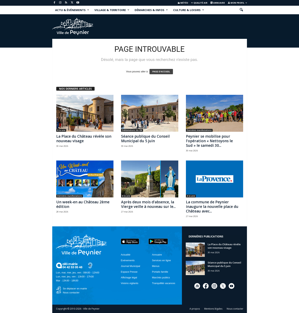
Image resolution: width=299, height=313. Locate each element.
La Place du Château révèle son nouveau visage (83, 138)
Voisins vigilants (129, 283)
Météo (183, 2)
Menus (155, 266)
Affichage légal (129, 277)
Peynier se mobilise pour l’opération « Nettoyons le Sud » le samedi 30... (209, 141)
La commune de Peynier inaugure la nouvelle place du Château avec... (212, 207)
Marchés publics (161, 277)
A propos (195, 308)
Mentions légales (213, 308)
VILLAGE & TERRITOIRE (111, 10)
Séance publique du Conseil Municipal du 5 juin (145, 138)
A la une (61, 130)
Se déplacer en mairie (75, 288)
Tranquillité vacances (163, 283)
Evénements (128, 260)
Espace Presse (129, 271)
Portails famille (160, 271)
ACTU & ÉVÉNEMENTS (72, 10)
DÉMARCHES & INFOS (151, 10)
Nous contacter (71, 292)
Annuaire (218, 2)
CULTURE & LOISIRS (188, 10)
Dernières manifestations (199, 130)
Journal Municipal (130, 266)
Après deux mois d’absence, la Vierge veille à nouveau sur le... (148, 204)
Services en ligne (161, 260)
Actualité (125, 254)
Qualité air (199, 2)
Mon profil (237, 2)
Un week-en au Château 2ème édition (82, 204)
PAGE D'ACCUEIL (161, 71)
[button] (241, 10)
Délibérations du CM (132, 130)
